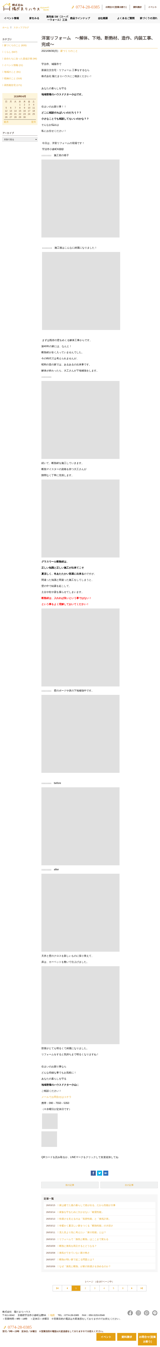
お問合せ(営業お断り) (116, 7)
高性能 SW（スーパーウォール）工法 (57, 18)
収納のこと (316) (13, 78)
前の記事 (69, 1185)
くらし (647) (10, 52)
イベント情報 (11, 18)
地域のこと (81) (12, 71)
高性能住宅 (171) (13, 85)
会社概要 (103, 18)
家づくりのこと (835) (15, 45)
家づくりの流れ (148, 18)
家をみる (34, 18)
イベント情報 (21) (13, 65)
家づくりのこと (69, 51)
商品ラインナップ (80, 18)
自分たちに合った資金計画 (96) (20, 58)
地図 (52, 1315)
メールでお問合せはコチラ (56, 1097)
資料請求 (137, 7)
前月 (6, 122)
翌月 (33, 122)
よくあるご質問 (126, 18)
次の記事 (129, 1185)
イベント (152, 7)
